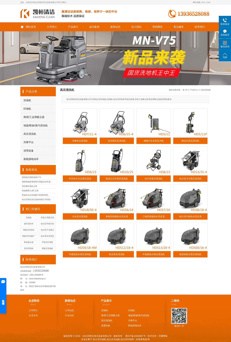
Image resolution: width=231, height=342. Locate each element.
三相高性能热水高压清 (153, 216)
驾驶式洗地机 (47, 248)
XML (208, 2)
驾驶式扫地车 (28, 230)
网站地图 (196, 2)
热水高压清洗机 (47, 236)
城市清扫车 (28, 224)
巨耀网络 (163, 336)
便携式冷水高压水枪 (154, 140)
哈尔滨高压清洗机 (153, 178)
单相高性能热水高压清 (117, 216)
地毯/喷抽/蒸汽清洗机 (35, 125)
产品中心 (194, 90)
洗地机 (27, 100)
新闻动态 (115, 26)
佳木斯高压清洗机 (117, 140)
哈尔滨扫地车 (127, 339)
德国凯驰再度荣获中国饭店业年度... (37, 182)
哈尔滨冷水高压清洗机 (190, 178)
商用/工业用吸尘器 (33, 117)
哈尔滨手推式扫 (47, 224)
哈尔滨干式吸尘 (47, 230)
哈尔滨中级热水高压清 (190, 216)
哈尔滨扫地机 (99, 339)
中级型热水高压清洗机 (80, 254)
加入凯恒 (136, 26)
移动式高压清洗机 (190, 140)
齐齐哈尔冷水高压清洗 (80, 178)
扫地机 (27, 108)
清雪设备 (28, 150)
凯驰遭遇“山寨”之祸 (30, 191)
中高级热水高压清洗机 (153, 254)
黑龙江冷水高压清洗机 (117, 178)
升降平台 (28, 142)
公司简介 (52, 26)
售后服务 (179, 26)
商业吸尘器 (28, 242)
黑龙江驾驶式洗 (47, 217)
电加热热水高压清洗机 (190, 254)
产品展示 (73, 26)
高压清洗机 (29, 134)
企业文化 (33, 315)
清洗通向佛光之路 (29, 186)
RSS (203, 2)
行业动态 (69, 315)
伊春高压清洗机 (80, 140)
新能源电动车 (31, 159)
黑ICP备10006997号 (135, 336)
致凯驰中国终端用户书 (31, 177)
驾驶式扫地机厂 (28, 236)
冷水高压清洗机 (80, 216)
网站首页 (31, 26)
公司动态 (69, 310)
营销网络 (157, 26)
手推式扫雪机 (47, 242)
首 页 (185, 90)
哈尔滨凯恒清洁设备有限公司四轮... (37, 199)
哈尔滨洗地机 (113, 339)
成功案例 (94, 26)
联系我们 (200, 26)
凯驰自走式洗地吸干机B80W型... (36, 195)
